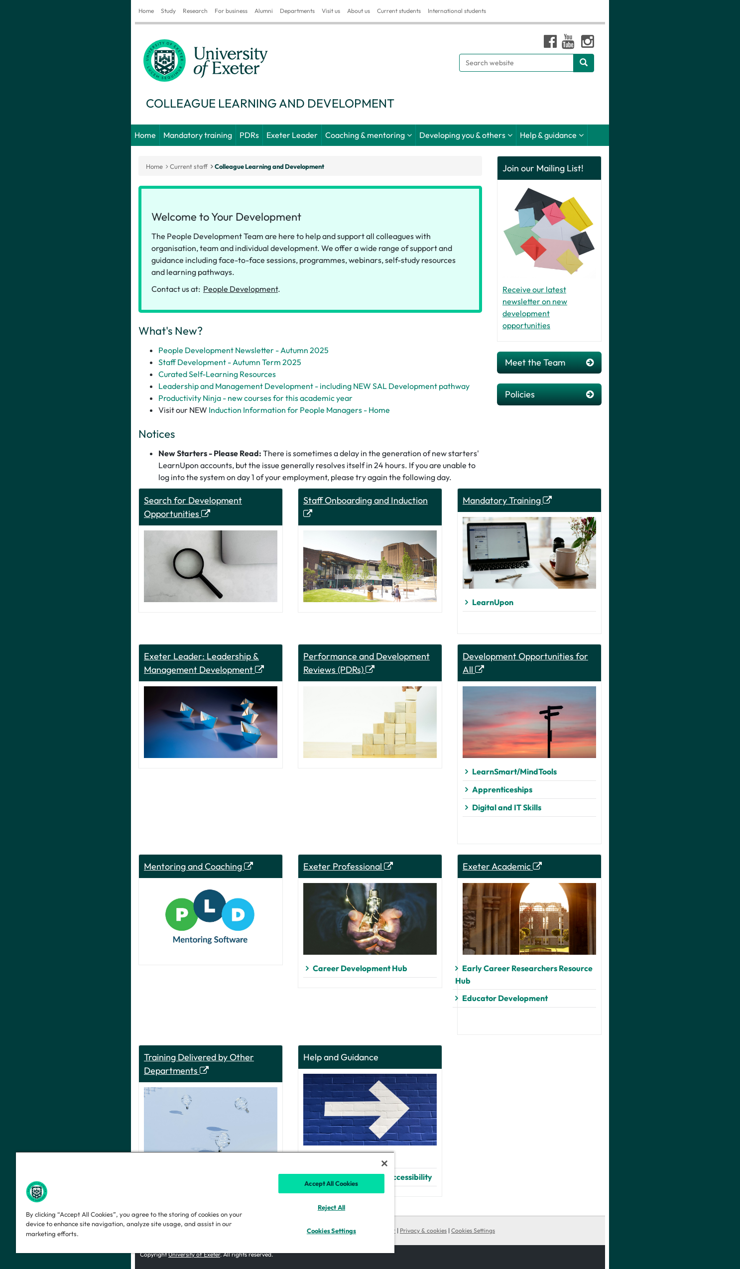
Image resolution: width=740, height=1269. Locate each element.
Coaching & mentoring (365, 135)
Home (146, 10)
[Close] (384, 1163)
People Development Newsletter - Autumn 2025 (243, 350)
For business (231, 10)
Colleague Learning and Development (269, 166)
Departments (297, 10)
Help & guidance (548, 135)
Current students (399, 10)
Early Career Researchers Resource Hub (524, 974)
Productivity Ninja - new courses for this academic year (255, 398)
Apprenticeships (502, 789)
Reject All (331, 1207)
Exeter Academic (502, 866)
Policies (549, 394)
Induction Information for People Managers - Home (299, 410)
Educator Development (505, 998)
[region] (205, 1202)
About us (358, 10)
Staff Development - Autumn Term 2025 (229, 362)
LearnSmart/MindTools (514, 771)
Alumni (263, 10)
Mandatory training (197, 135)
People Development (240, 289)
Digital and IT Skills (506, 807)
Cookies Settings (473, 1230)
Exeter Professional (348, 866)
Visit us (331, 10)
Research (195, 10)
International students (457, 10)
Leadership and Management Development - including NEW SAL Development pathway (314, 386)
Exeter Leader (292, 135)
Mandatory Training (507, 500)
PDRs (249, 135)
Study (168, 10)
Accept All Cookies (331, 1183)
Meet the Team (549, 362)
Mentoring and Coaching (198, 866)
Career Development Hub (360, 968)
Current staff (189, 166)
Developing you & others (462, 135)
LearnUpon (492, 602)
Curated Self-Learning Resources (217, 374)
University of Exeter (194, 1254)
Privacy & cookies (423, 1230)
